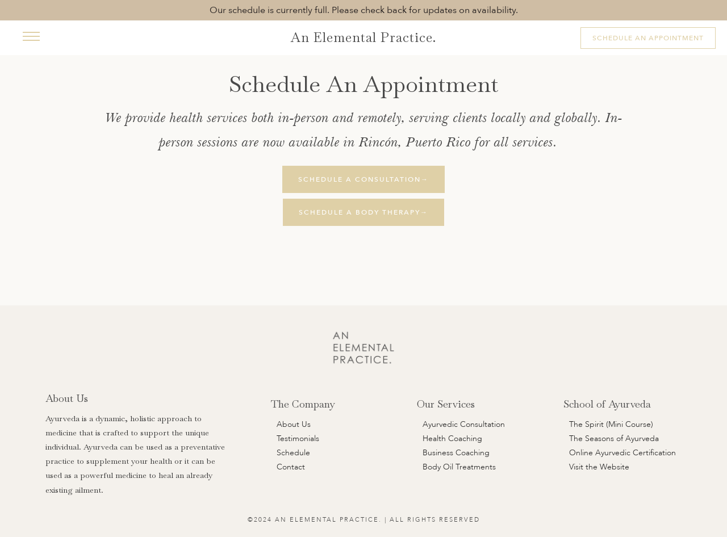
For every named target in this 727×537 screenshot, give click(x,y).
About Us (294, 424)
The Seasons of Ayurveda (614, 438)
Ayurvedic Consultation (464, 424)
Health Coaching (452, 438)
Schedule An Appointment (648, 38)
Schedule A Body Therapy (363, 212)
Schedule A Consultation (363, 179)
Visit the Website (599, 467)
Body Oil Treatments (459, 467)
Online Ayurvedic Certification (622, 452)
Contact (291, 467)
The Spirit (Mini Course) (611, 424)
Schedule (293, 452)
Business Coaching (456, 452)
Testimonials (298, 438)
